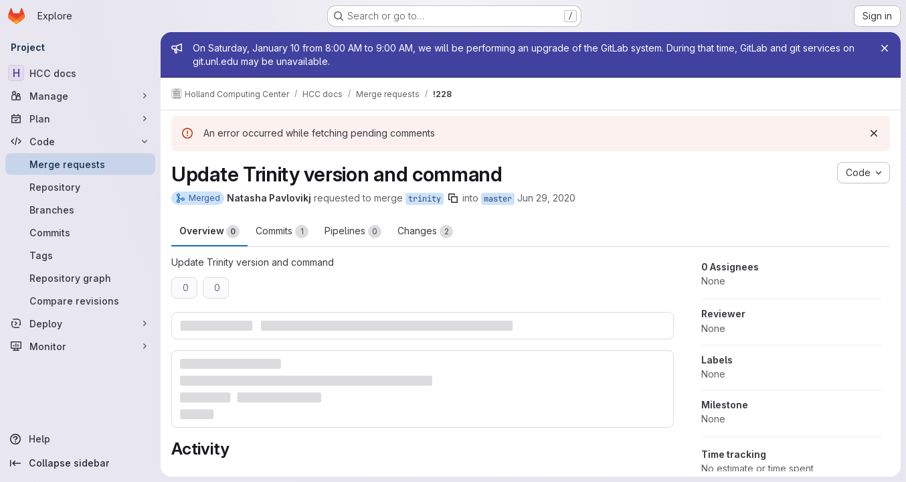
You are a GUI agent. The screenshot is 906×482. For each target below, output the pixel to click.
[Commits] (80, 232)
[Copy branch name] (453, 198)
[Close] (885, 48)
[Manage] (80, 95)
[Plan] (80, 118)
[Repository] (80, 186)
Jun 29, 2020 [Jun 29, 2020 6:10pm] (546, 198)
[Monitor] (80, 346)
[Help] (80, 439)
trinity (424, 198)
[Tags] (80, 255)
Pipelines (353, 231)
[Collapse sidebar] (80, 463)
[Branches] (80, 209)
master (498, 198)
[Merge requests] (80, 164)
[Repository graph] (80, 278)
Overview (209, 231)
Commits (282, 231)
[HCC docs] (80, 73)
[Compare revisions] (80, 300)
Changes (425, 231)
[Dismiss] (874, 133)
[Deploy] (80, 323)
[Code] (80, 141)
